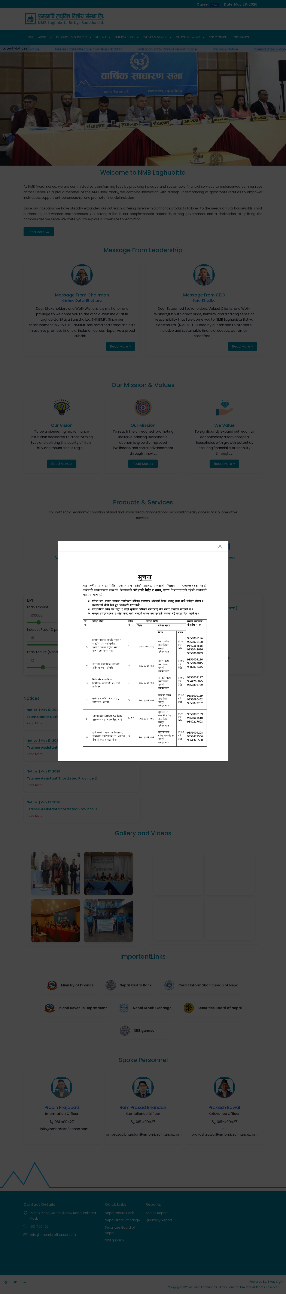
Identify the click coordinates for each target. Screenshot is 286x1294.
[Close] (220, 546)
